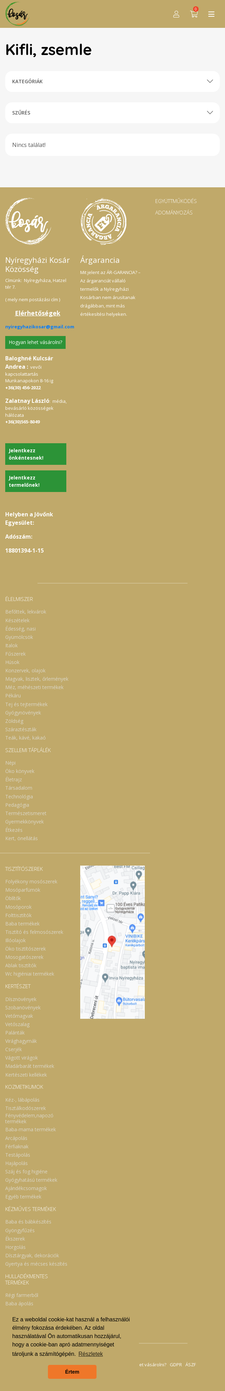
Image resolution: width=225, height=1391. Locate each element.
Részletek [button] (90, 1354)
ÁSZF (190, 1364)
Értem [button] (72, 1372)
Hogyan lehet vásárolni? (35, 342)
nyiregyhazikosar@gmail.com (39, 326)
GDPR (176, 1364)
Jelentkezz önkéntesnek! (26, 454)
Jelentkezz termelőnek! (24, 481)
